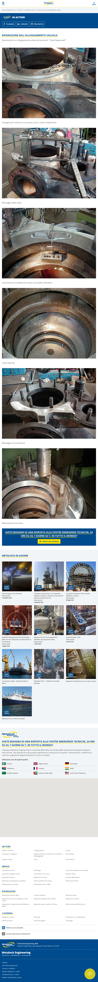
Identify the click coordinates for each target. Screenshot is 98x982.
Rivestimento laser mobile (42, 884)
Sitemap (4, 962)
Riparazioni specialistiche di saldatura (14, 881)
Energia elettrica (39, 850)
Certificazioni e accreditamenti (75, 917)
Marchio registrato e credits (11, 971)
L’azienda (19, 10)
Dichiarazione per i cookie (10, 974)
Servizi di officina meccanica (43, 881)
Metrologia (37, 870)
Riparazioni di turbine (72, 899)
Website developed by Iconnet (11, 977)
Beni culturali (70, 854)
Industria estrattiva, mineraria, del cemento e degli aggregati (48, 855)
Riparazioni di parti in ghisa (10, 895)
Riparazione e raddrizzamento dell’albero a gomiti (15, 905)
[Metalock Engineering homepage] (49, 3)
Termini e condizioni (8, 968)
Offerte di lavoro (7, 921)
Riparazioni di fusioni (40, 877)
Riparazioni (8, 891)
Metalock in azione (30, 10)
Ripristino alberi (71, 874)
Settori (6, 846)
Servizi (5, 866)
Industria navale (7, 859)
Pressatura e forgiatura (9, 854)
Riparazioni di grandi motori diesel (45, 899)
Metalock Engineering (8, 10)
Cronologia (69, 921)
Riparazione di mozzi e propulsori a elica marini (15, 900)
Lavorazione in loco (8, 870)
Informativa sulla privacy (10, 965)
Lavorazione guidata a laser (11, 874)
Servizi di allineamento (73, 877)
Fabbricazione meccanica (10, 884)
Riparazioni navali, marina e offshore (45, 904)
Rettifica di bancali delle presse (75, 904)
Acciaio (68, 850)
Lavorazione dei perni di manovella (77, 870)
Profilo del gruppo (39, 921)
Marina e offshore (8, 850)
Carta (35, 859)
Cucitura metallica (39, 895)
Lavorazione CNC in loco (42, 874)
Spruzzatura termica (8, 877)
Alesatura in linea (71, 895)
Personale (37, 917)
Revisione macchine (72, 881)
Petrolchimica (70, 859)
